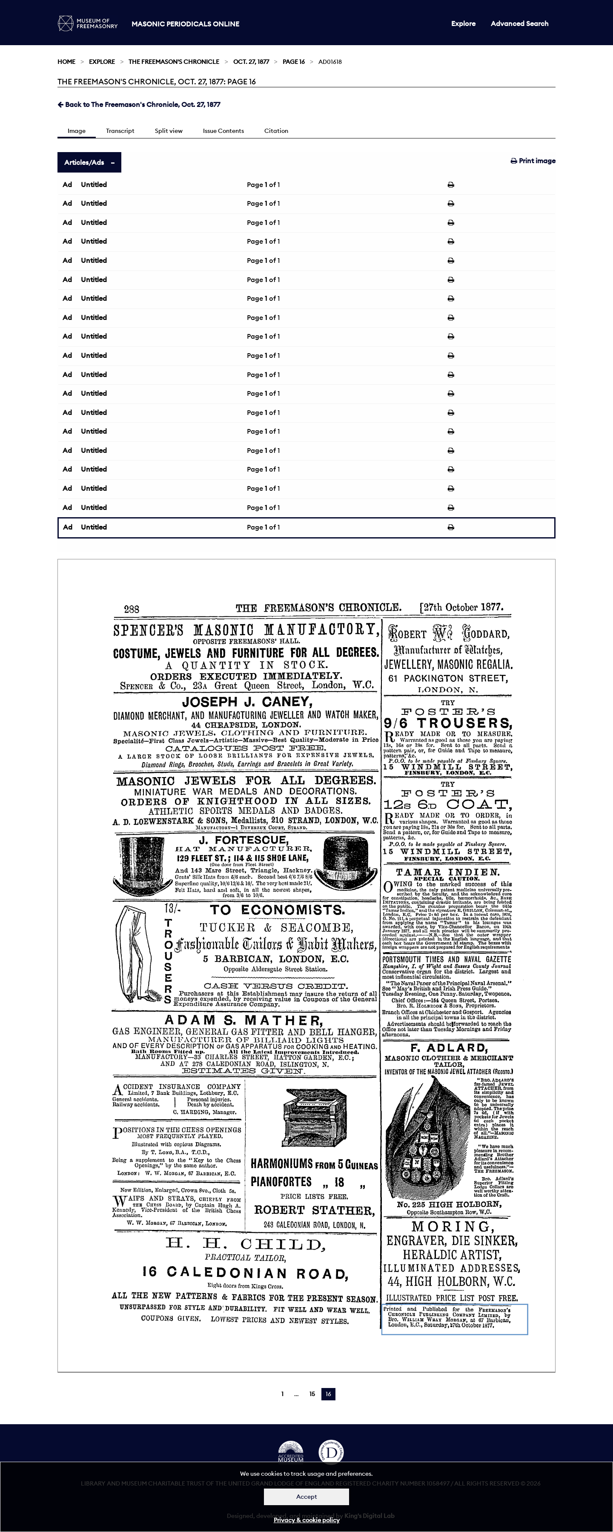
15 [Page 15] (312, 1394)
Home (66, 62)
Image (77, 131)
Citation (276, 131)
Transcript (120, 131)
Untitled (94, 184)
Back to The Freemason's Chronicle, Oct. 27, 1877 (138, 104)
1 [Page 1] (282, 1394)
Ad (67, 184)
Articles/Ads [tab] (84, 162)
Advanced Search (520, 23)
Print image (533, 160)
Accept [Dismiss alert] (306, 1496)
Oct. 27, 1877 (251, 62)
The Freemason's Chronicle (174, 62)
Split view (169, 131)
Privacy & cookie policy (307, 1520)
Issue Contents (223, 131)
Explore (463, 23)
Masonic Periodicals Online (185, 24)
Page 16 (294, 62)
